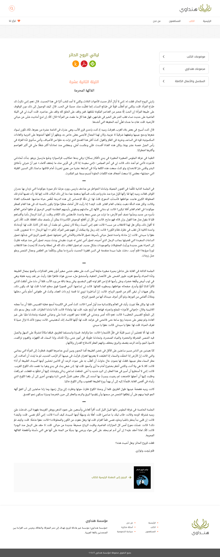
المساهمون (175, 21)
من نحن (156, 21)
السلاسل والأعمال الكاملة (184, 81)
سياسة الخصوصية (125, 532)
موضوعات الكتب (184, 56)
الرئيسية (207, 21)
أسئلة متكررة (127, 527)
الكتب (192, 21)
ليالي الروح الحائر (84, 55)
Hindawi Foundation (200, 527)
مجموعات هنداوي (184, 68)
